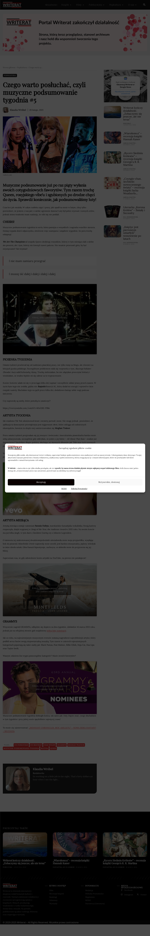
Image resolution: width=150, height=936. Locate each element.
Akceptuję (41, 482)
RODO (64, 488)
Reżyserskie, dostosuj (109, 482)
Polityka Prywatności (79, 488)
